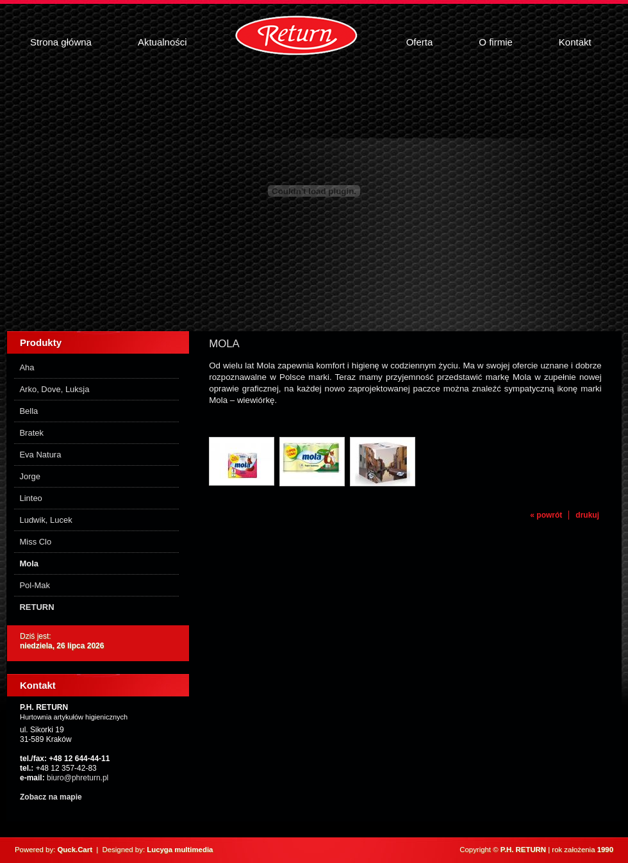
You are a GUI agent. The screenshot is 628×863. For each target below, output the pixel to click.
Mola (28, 563)
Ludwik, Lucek (45, 520)
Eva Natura (40, 454)
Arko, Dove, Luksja (54, 389)
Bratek (31, 433)
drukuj (587, 515)
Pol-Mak (34, 585)
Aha (26, 367)
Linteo (30, 498)
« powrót (546, 515)
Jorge (29, 476)
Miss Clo (35, 542)
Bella (28, 411)
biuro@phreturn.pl (77, 777)
